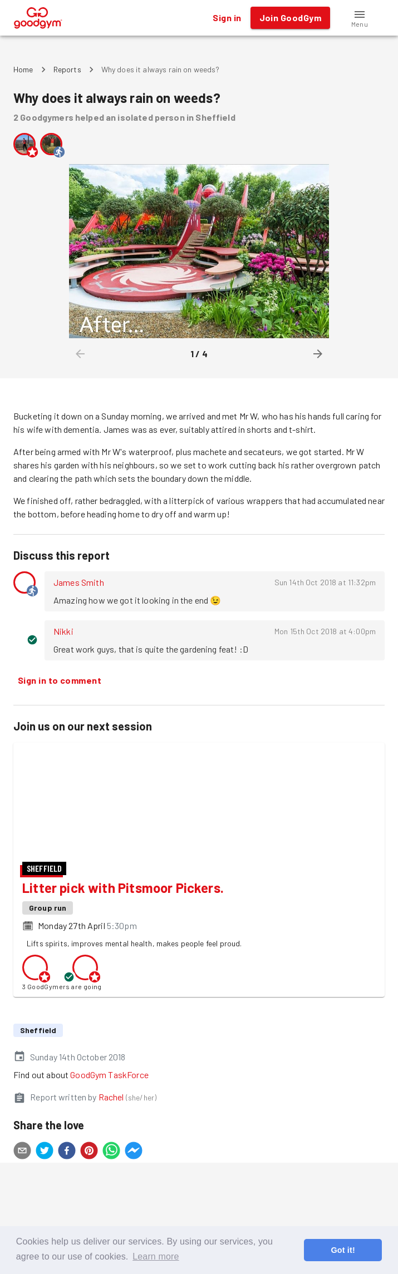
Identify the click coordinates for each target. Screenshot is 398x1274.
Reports (67, 69)
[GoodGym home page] (38, 16)
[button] (360, 17)
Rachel (111, 1177)
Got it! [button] (343, 1250)
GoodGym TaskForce (109, 1154)
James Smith (78, 582)
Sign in (226, 18)
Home (23, 69)
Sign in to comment (59, 680)
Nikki (63, 631)
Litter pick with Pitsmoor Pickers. (123, 968)
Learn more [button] (155, 1256)
